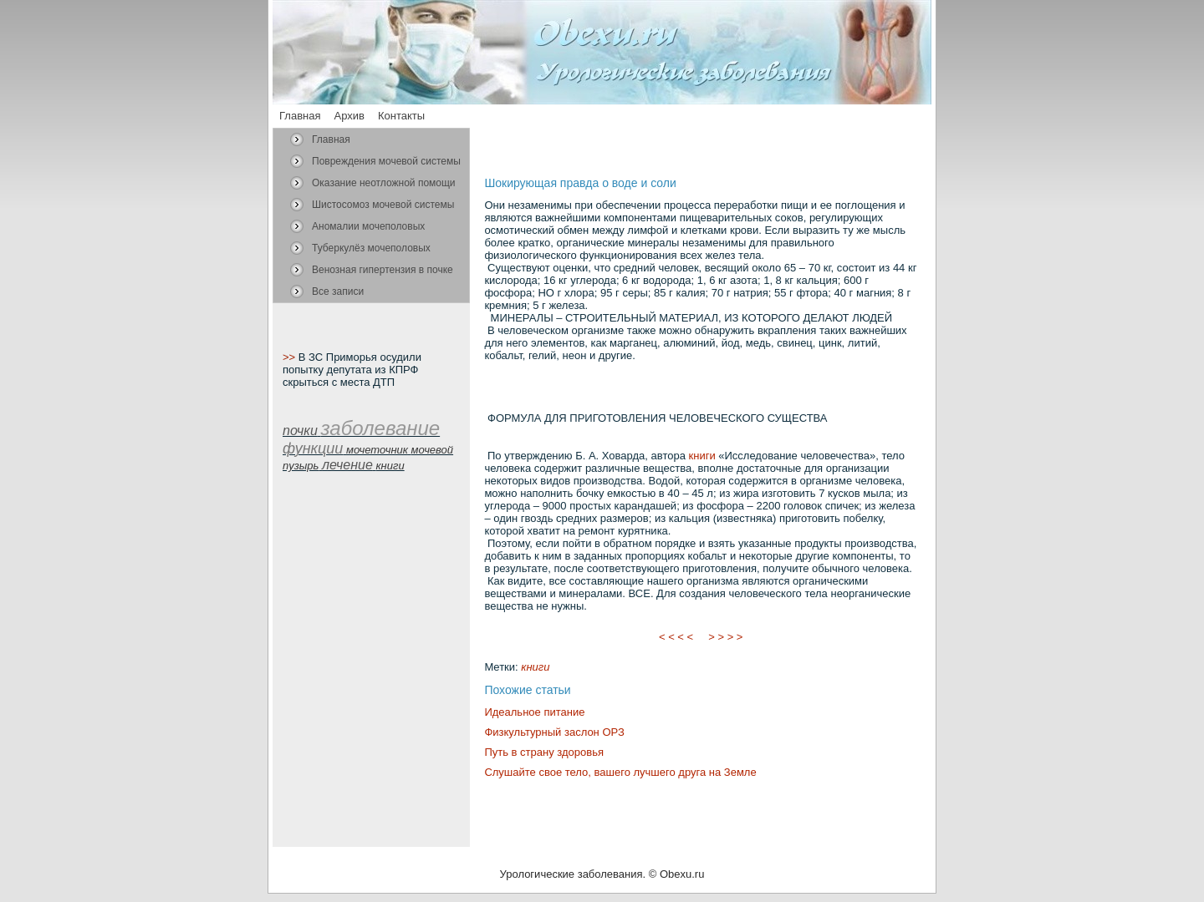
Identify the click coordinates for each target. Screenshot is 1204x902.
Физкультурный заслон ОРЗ (554, 732)
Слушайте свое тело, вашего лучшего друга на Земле (620, 772)
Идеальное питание (534, 712)
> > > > (725, 637)
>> (290, 357)
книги (702, 455)
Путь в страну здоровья (544, 752)
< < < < (676, 637)
